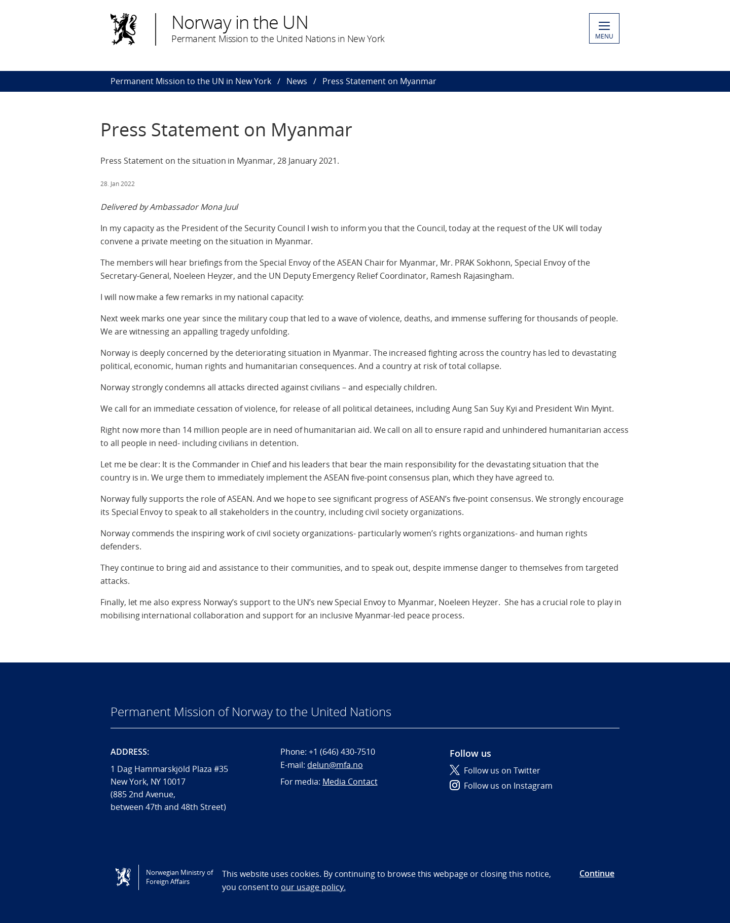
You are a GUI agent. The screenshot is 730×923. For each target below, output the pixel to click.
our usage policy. (313, 887)
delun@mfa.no (334, 764)
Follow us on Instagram (501, 785)
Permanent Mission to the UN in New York (191, 81)
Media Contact (349, 781)
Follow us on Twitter (495, 770)
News (296, 81)
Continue (596, 873)
